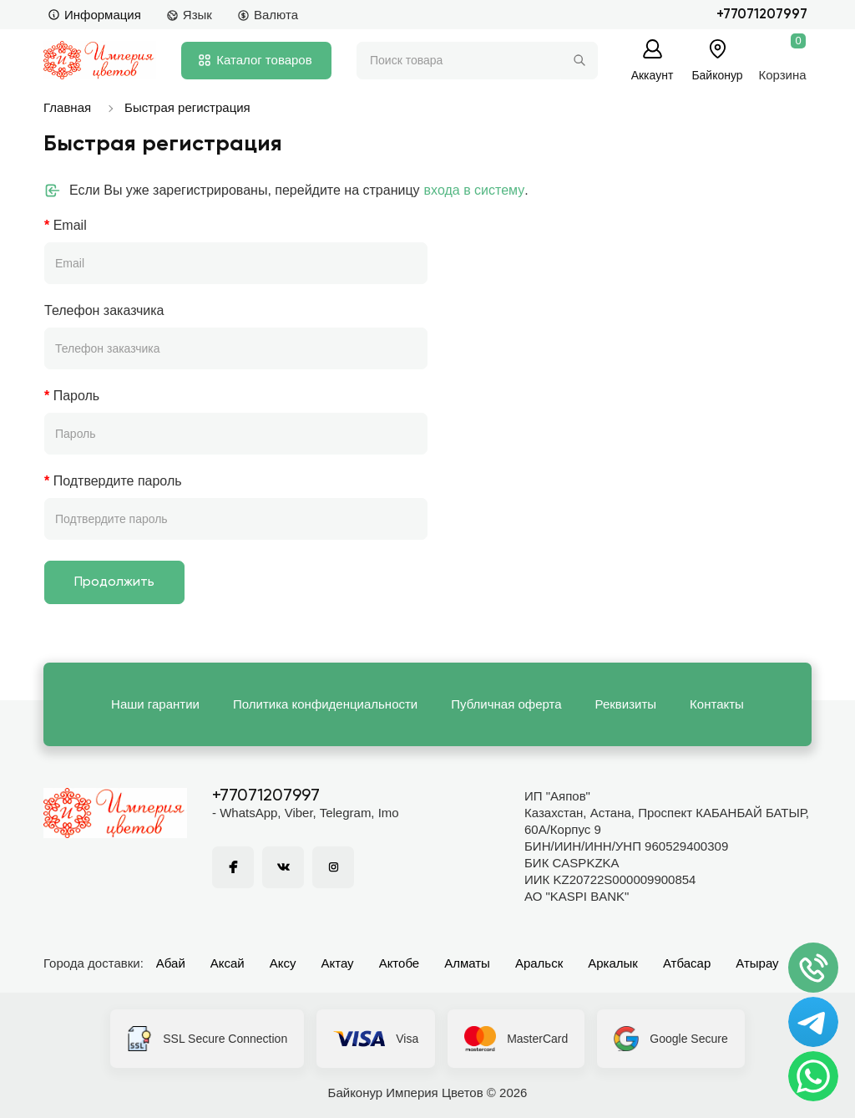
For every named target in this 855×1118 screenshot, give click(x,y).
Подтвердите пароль (117, 481)
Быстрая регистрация (187, 107)
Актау (337, 963)
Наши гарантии (155, 704)
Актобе (399, 963)
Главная (67, 107)
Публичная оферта (506, 704)
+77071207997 (761, 15)
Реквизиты (626, 704)
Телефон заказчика (104, 310)
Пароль (76, 396)
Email (70, 225)
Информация (94, 15)
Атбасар (687, 963)
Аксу (283, 963)
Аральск (539, 963)
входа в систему (474, 190)
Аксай (227, 963)
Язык (189, 15)
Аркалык (613, 963)
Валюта (267, 15)
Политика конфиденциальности (325, 704)
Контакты (717, 704)
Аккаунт (652, 75)
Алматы (467, 963)
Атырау (757, 963)
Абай (170, 963)
